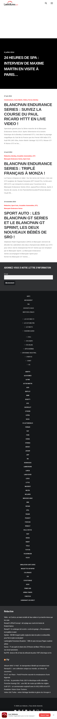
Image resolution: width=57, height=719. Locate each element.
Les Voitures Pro (29, 323)
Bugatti (27, 399)
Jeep (27, 455)
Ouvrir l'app (45, 715)
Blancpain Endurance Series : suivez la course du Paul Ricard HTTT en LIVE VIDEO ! (28, 114)
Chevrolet (27, 407)
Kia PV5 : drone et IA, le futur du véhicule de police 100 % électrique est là (27, 653)
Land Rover (27, 474)
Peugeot (27, 518)
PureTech (28, 596)
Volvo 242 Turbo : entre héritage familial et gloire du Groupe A (27, 692)
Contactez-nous (28, 308)
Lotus (28, 482)
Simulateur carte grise (27, 564)
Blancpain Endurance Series (13, 159)
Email (6, 274)
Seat (27, 534)
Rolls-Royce (28, 530)
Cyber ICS (29, 357)
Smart (28, 542)
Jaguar (27, 451)
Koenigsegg (27, 463)
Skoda (28, 538)
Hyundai (27, 443)
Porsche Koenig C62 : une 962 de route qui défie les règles (26, 683)
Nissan (28, 506)
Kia (28, 459)
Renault (27, 526)
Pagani (28, 514)
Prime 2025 (27, 588)
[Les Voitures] (11, 3)
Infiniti (27, 447)
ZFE (28, 576)
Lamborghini (28, 466)
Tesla (28, 546)
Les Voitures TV (29, 319)
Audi (27, 387)
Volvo (28, 557)
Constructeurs (8, 100)
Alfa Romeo (28, 375)
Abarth (27, 372)
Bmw (27, 395)
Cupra (28, 415)
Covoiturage (28, 580)
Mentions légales (28, 312)
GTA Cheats (29, 341)
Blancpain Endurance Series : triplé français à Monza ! (28, 168)
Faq (28, 304)
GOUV (27, 584)
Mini (28, 502)
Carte (28, 296)
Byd (28, 403)
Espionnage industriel (29, 353)
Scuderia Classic (29, 331)
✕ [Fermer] (54, 715)
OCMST (29, 361)
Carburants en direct (28, 600)
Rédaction (7, 156)
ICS (29, 364)
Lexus (28, 478)
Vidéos (25, 100)
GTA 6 (29, 337)
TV (7, 660)
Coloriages (28, 572)
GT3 (34, 156)
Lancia (28, 470)
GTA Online (29, 345)
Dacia (27, 419)
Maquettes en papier (27, 568)
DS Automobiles (28, 423)
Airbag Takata (27, 592)
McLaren (27, 494)
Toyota (27, 550)
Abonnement (28, 300)
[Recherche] (45, 3)
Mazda (28, 490)
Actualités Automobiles (24, 156)
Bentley (35, 100)
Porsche (27, 522)
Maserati (28, 486)
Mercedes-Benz (28, 498)
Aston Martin (18, 100)
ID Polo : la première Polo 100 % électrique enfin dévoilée (26, 680)
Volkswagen (28, 554)
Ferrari (30, 100)
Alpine (28, 379)
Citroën (27, 411)
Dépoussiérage (29, 349)
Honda (28, 439)
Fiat (28, 431)
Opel (27, 510)
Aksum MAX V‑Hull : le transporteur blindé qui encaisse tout (26, 666)
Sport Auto (26, 159)
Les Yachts (29, 327)
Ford (27, 435)
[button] (52, 3)
